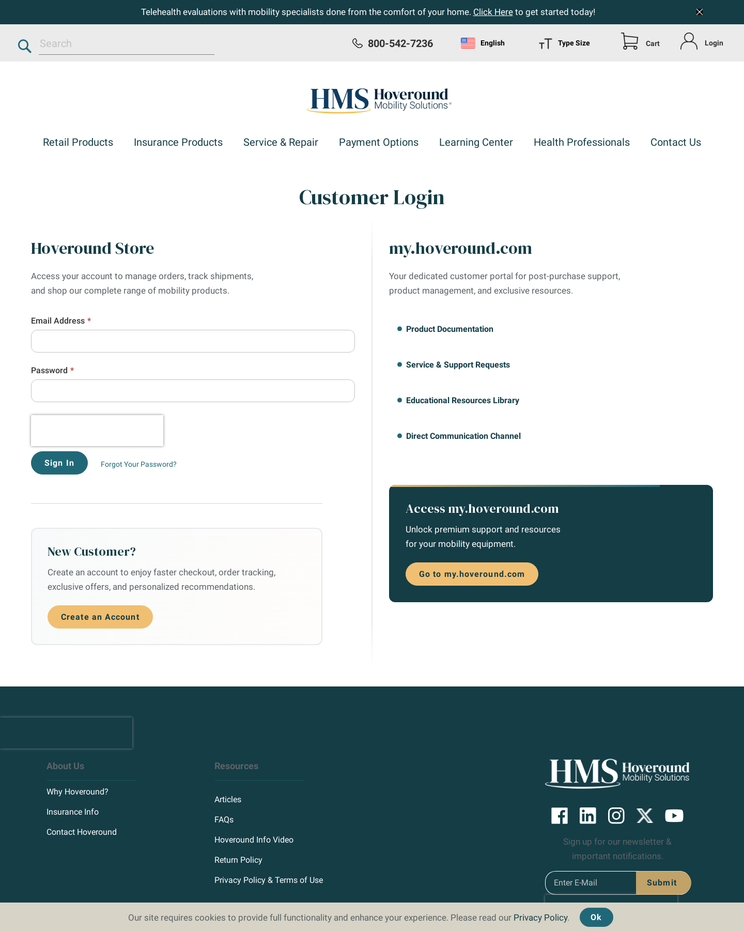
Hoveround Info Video (253, 791)
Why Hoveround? (78, 742)
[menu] (572, 43)
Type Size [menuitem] (564, 44)
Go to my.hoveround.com (472, 574)
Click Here (493, 12)
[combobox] (126, 43)
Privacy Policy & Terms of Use (268, 831)
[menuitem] (78, 143)
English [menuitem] (483, 43)
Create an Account (100, 570)
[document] (372, 915)
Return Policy (238, 811)
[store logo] (372, 99)
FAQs (224, 770)
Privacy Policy (540, 917)
